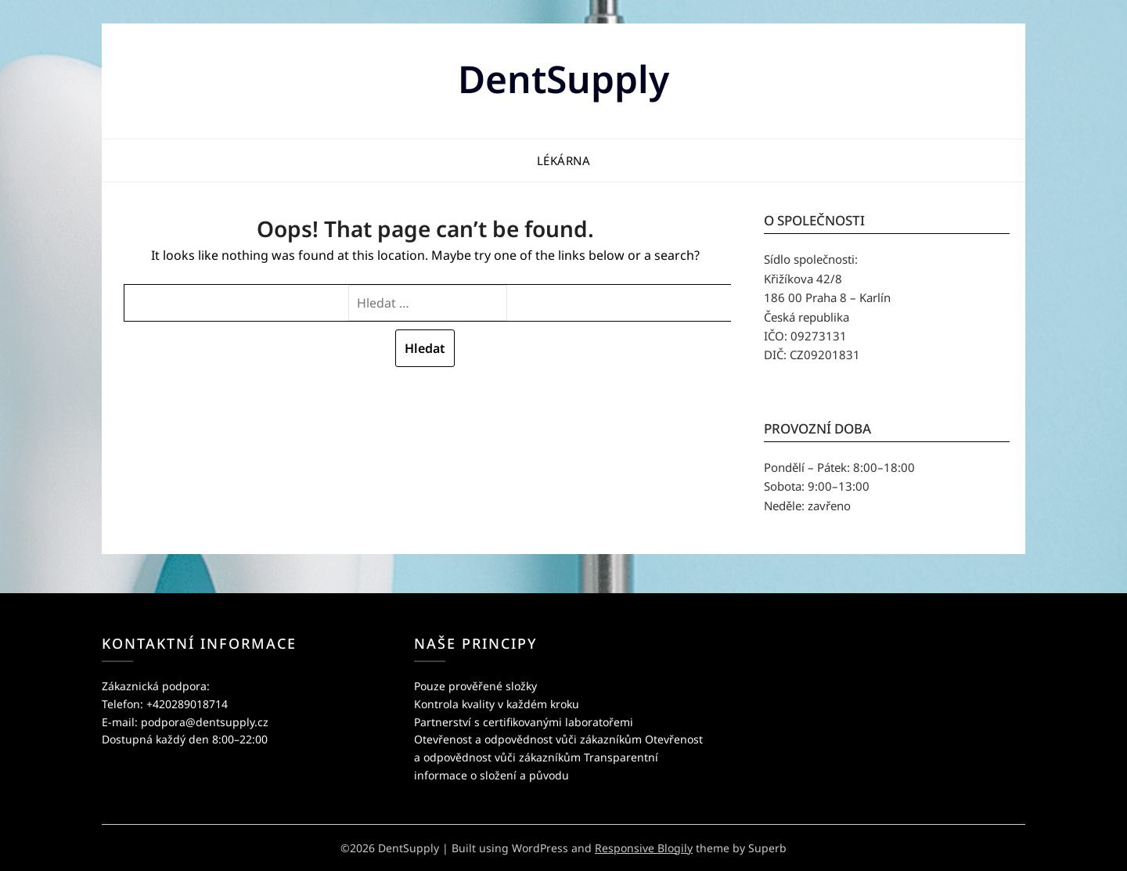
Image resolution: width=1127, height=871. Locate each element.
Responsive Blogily (644, 847)
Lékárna (564, 160)
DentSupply (563, 78)
